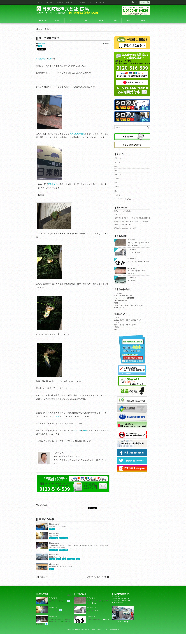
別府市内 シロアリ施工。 (58, 526)
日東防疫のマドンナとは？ (58, 557)
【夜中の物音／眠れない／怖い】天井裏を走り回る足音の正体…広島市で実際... (53, 621)
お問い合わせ (70, 2)
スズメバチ (44, 577)
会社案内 (60, 2)
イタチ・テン (53, 538)
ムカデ (56, 416)
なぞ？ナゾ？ (53, 536)
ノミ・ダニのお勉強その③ (136, 271)
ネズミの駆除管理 (77, 134)
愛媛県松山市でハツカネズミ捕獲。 (61, 567)
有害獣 (61, 550)
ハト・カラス (70, 559)
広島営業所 (41, 59)
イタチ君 (130, 252)
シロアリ (77, 430)
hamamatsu (41, 43)
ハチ (64, 559)
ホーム (40, 2)
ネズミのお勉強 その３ (135, 261)
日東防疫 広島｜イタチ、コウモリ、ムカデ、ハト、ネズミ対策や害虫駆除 (96, 629)
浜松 (50, 59)
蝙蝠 (85, 430)
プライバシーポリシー (85, 2)
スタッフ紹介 (49, 2)
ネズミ (61, 538)
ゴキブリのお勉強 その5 (96, 577)
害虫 (115, 183)
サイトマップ (100, 2)
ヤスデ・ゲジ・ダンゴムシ (122, 199)
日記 (40, 46)
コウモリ (52, 559)
